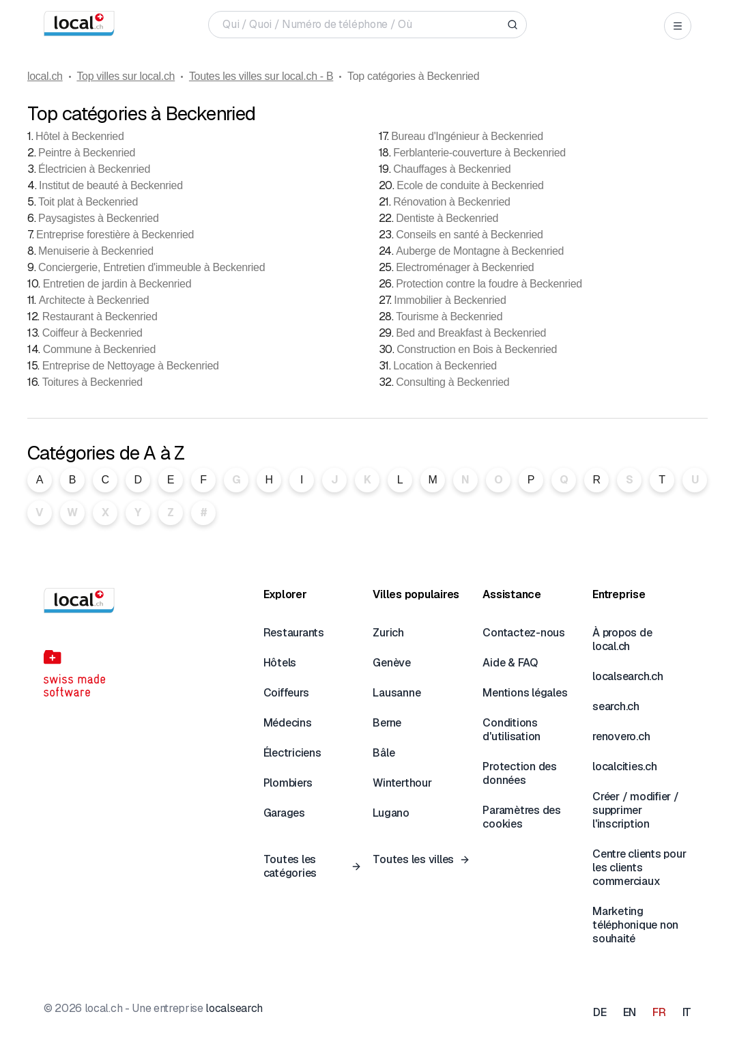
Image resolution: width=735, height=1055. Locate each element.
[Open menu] (677, 26)
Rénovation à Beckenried (451, 202)
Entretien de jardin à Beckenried (117, 284)
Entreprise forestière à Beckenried (115, 234)
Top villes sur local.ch (125, 76)
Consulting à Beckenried (452, 382)
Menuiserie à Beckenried (96, 251)
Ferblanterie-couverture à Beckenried (479, 152)
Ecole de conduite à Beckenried (470, 185)
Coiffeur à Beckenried (92, 333)
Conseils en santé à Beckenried (469, 234)
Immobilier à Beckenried (450, 300)
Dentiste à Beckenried (447, 218)
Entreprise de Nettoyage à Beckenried (130, 365)
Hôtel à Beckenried (79, 136)
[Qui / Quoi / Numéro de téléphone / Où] (362, 25)
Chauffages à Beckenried (451, 169)
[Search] (512, 24)
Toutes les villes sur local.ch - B (261, 76)
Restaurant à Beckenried (100, 316)
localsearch (233, 1008)
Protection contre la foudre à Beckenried (489, 284)
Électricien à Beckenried (94, 169)
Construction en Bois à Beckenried (477, 349)
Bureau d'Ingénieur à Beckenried (467, 136)
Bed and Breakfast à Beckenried (471, 333)
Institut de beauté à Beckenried (111, 185)
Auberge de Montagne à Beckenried (480, 251)
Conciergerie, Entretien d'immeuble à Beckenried (151, 267)
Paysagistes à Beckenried (98, 218)
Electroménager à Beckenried (465, 267)
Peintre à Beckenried (86, 152)
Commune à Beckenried (99, 349)
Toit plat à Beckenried (88, 202)
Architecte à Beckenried (94, 300)
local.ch (45, 76)
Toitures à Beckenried (92, 382)
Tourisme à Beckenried (449, 316)
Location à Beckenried (445, 365)
